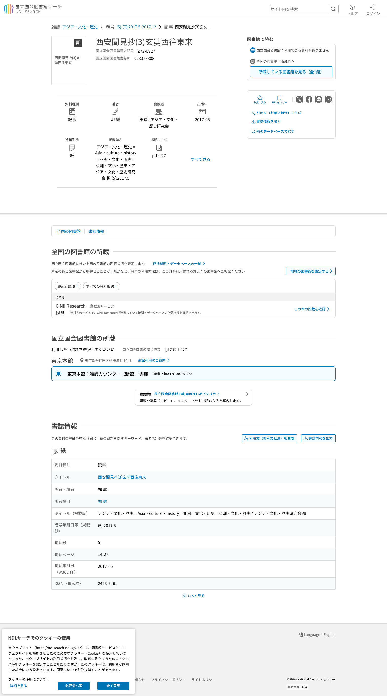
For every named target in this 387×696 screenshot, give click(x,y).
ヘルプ (352, 9)
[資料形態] (101, 286)
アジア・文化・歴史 (80, 27)
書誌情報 (96, 231)
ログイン (373, 9)
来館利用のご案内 (154, 360)
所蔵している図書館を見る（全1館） (291, 72)
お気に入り (260, 99)
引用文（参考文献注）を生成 (276, 112)
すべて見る (200, 159)
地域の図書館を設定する (312, 271)
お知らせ (138, 679)
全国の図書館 (69, 231)
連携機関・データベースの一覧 (180, 264)
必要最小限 (73, 685)
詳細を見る (18, 685)
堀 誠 (102, 501)
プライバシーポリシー (168, 679)
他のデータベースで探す (272, 131)
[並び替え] (68, 286)
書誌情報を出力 (266, 121)
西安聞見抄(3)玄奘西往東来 (122, 477)
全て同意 (113, 685)
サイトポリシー (203, 679)
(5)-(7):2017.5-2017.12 (136, 27)
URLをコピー (279, 99)
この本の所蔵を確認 (312, 309)
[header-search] (304, 9)
